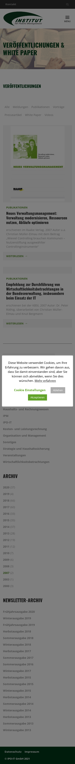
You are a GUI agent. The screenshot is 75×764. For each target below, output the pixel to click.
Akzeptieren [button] (37, 397)
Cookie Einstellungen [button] (30, 390)
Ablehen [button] (58, 390)
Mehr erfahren (45, 381)
